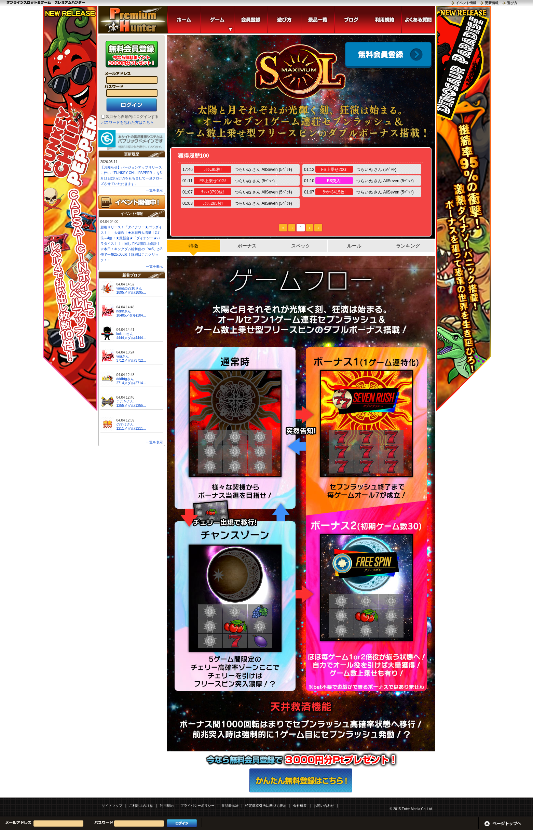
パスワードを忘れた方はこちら (127, 122)
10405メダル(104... (131, 315)
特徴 (193, 246)
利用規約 (167, 805)
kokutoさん (125, 334)
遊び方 (512, 3)
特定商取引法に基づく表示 (265, 805)
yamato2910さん (129, 288)
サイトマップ (112, 805)
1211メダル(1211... (131, 428)
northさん (124, 311)
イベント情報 (466, 3)
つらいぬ (243, 169)
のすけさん (125, 424)
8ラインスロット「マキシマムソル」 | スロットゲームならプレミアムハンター (132, 20)
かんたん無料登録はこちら (300, 780)
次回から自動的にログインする (132, 117)
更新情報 (491, 3)
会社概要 (300, 805)
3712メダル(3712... (131, 360)
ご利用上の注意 (141, 805)
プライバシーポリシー (197, 805)
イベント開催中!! (131, 202)
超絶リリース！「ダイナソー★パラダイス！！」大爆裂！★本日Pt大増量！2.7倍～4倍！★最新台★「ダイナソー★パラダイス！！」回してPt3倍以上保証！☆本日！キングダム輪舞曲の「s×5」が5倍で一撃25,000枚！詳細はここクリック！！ (131, 243)
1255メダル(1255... (131, 405)
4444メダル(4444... (131, 338)
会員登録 (388, 55)
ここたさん (125, 401)
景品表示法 (229, 805)
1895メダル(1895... (131, 292)
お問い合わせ (324, 805)
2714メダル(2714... (131, 383)
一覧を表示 (154, 190)
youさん (123, 356)
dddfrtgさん (125, 379)
